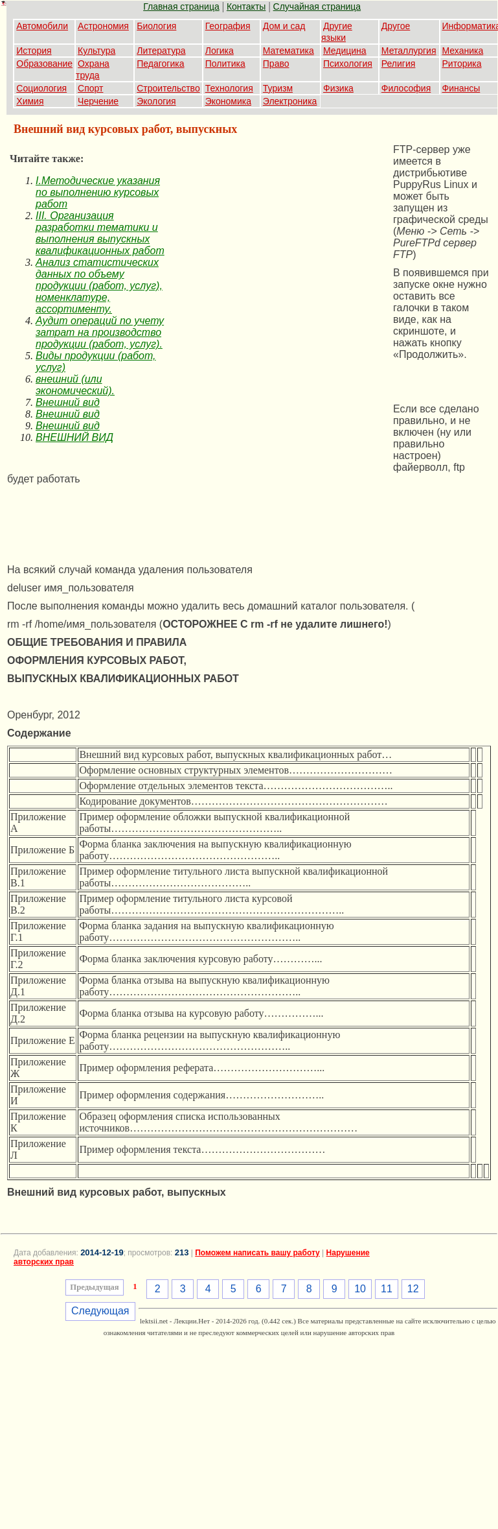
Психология (347, 63)
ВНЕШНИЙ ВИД (74, 437)
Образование (44, 63)
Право (276, 63)
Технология (229, 88)
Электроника (290, 101)
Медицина (345, 50)
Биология (156, 26)
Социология (41, 88)
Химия (29, 101)
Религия (398, 63)
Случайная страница (317, 6)
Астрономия (103, 26)
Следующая (100, 1310)
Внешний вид (68, 402)
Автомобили (42, 26)
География (228, 26)
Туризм (278, 88)
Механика (463, 50)
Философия (406, 88)
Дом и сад (284, 26)
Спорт (90, 88)
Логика (219, 50)
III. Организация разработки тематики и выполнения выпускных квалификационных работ (100, 233)
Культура (96, 50)
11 (386, 1288)
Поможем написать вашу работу (257, 1252)
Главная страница (181, 6)
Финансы (461, 88)
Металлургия (408, 50)
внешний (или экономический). (75, 384)
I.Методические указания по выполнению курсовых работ (98, 192)
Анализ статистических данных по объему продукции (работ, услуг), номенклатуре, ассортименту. (99, 285)
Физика (338, 88)
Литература (161, 50)
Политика (225, 63)
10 (360, 1288)
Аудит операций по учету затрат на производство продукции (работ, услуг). (100, 332)
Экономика (228, 101)
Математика (288, 50)
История (33, 50)
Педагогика (160, 63)
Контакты (246, 6)
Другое (395, 26)
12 (413, 1288)
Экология (156, 101)
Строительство (168, 88)
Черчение (98, 101)
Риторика (462, 63)
